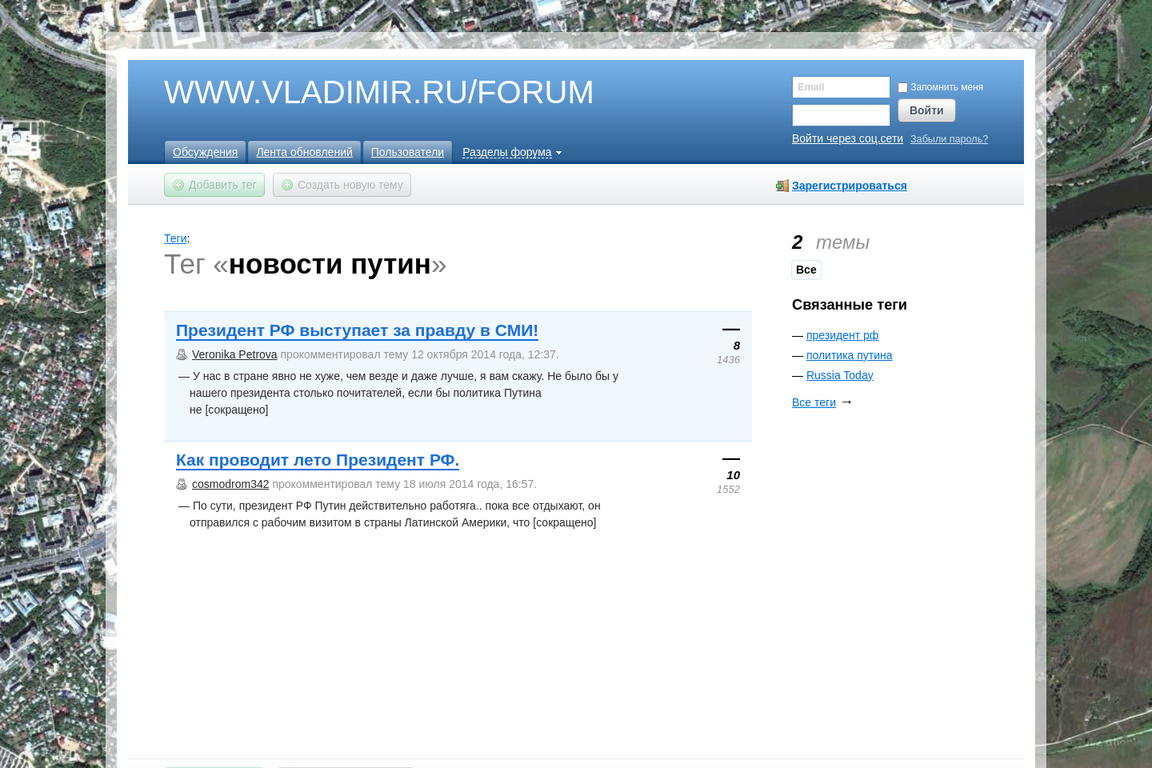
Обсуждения (205, 152)
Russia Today (840, 375)
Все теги (814, 402)
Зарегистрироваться (849, 185)
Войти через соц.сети (847, 138)
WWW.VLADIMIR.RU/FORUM (352, 93)
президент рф (842, 335)
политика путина (849, 355)
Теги (175, 238)
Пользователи (407, 152)
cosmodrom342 (231, 484)
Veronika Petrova (235, 354)
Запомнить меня (940, 87)
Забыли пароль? (949, 139)
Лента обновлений (304, 152)
